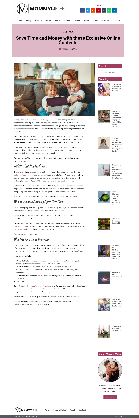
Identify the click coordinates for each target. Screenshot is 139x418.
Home (48, 20)
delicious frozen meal (23, 175)
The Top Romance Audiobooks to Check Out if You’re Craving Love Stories (117, 144)
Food (57, 20)
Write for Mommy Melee (55, 410)
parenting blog (23, 229)
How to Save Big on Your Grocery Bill (116, 221)
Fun (20, 20)
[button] (82, 10)
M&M (75, 196)
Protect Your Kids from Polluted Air (116, 328)
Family (28, 20)
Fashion (38, 20)
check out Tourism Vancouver (39, 286)
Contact (105, 20)
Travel (77, 20)
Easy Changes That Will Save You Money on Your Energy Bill (116, 198)
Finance (67, 20)
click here (29, 150)
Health (86, 20)
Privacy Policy (119, 416)
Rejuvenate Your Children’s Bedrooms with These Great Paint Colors (116, 252)
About (96, 20)
